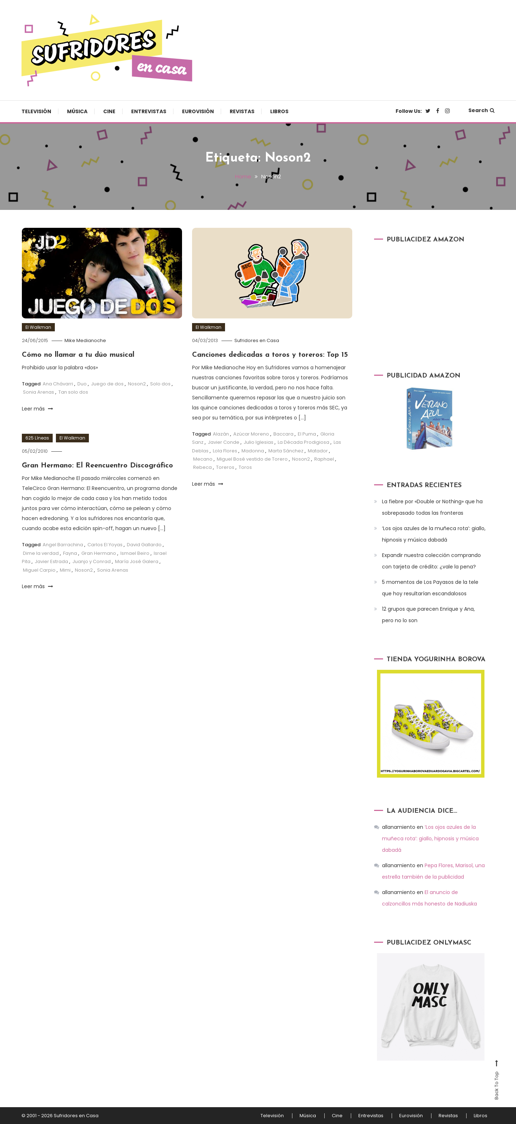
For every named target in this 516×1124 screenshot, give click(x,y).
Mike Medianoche (85, 340)
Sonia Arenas (38, 392)
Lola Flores (225, 450)
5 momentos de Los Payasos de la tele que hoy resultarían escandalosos (430, 587)
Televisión (36, 111)
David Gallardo (144, 544)
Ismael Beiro (134, 553)
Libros (279, 111)
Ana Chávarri (58, 383)
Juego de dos (107, 383)
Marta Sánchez (286, 450)
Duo (82, 383)
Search (481, 110)
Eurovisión (198, 111)
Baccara (283, 434)
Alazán (221, 434)
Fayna (70, 553)
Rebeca (202, 467)
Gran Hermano (98, 553)
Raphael (324, 459)
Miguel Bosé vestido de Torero (252, 459)
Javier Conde (223, 442)
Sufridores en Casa (256, 340)
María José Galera (136, 561)
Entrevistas (148, 111)
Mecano (202, 459)
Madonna (253, 450)
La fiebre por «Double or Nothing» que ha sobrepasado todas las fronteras (432, 507)
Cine (109, 111)
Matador (318, 450)
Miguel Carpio (39, 570)
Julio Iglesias (258, 442)
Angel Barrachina (63, 544)
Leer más (37, 408)
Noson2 (137, 383)
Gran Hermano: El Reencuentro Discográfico (97, 465)
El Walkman (38, 327)
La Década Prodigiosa (303, 442)
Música (77, 111)
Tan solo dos (73, 392)
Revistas (242, 111)
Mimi (65, 570)
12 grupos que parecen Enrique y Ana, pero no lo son (428, 614)
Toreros (225, 467)
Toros (245, 467)
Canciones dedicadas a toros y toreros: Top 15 (270, 355)
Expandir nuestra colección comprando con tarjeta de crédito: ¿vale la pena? (431, 561)
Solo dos (160, 383)
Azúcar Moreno (251, 434)
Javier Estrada (51, 561)
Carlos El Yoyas (105, 544)
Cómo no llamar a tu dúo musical (78, 355)
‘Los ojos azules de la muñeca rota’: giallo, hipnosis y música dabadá (434, 534)
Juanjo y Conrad (91, 561)
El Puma (307, 434)
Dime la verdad (41, 553)
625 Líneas (37, 438)
